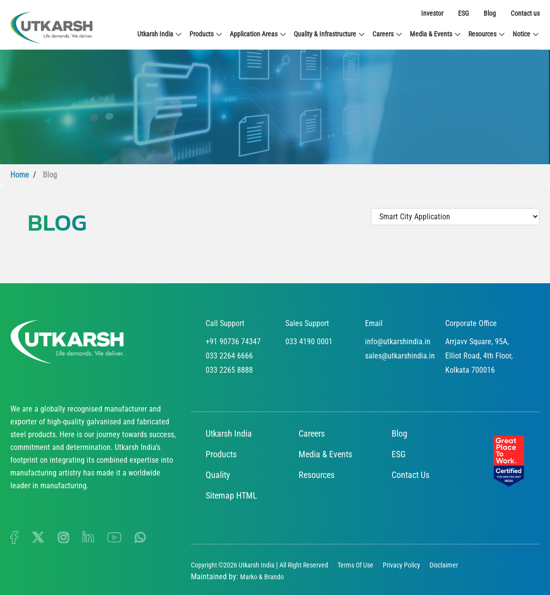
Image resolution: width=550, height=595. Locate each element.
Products (206, 34)
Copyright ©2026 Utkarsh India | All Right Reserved (259, 565)
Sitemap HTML (231, 495)
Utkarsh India (160, 34)
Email (374, 323)
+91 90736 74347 (233, 341)
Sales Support (307, 323)
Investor (432, 13)
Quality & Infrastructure (330, 34)
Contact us (525, 13)
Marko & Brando (262, 577)
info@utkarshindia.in (397, 341)
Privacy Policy (401, 565)
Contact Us (410, 475)
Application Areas (258, 34)
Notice (526, 34)
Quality (218, 475)
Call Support (225, 323)
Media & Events (435, 34)
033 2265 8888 (229, 370)
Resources (487, 34)
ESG (463, 13)
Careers (387, 34)
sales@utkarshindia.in (400, 355)
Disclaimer (443, 565)
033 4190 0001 (309, 341)
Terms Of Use (355, 565)
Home (19, 174)
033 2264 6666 (229, 355)
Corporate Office (471, 323)
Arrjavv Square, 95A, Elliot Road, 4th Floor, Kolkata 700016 (479, 356)
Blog (490, 13)
